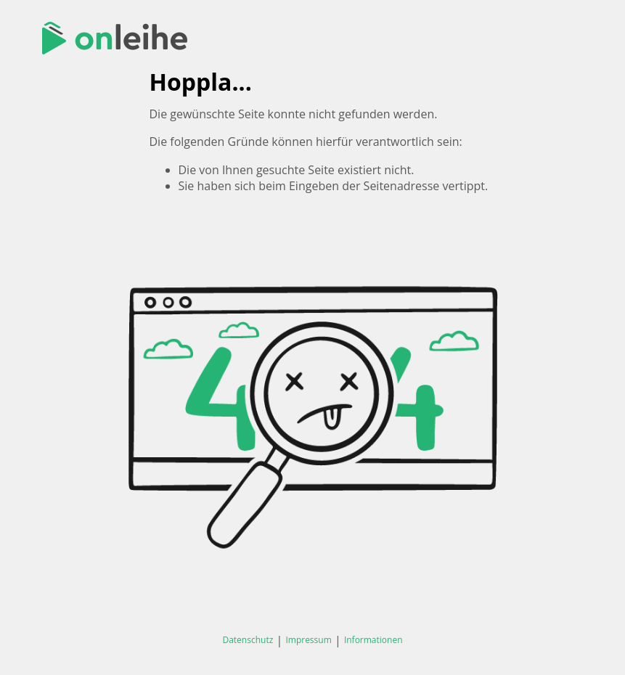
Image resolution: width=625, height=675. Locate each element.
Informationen (373, 640)
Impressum (308, 640)
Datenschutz (247, 640)
